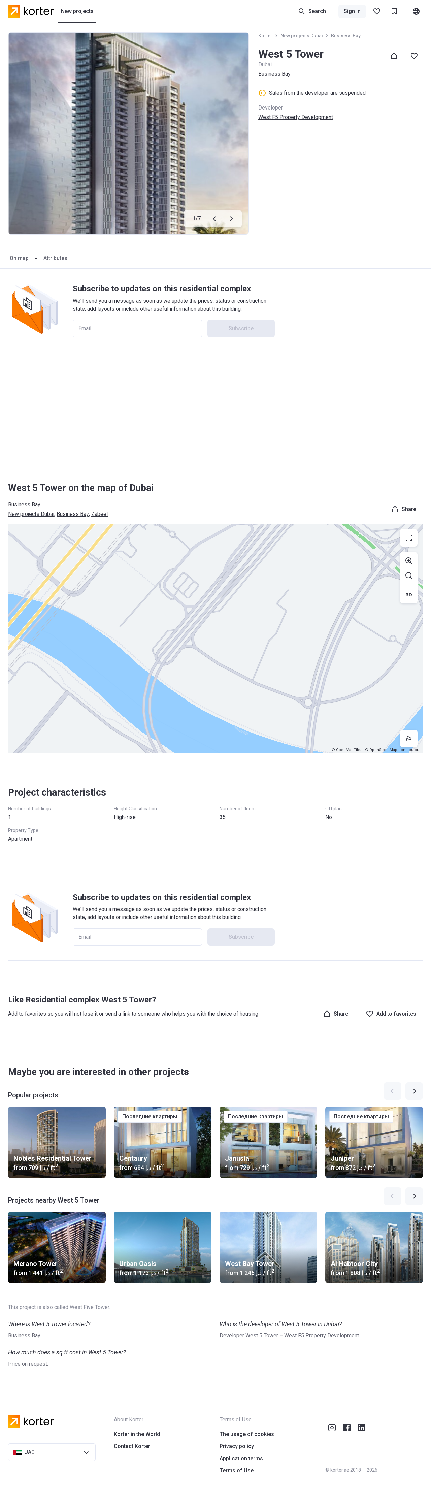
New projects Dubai (301, 35)
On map (19, 258)
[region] (215, 638)
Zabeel (99, 514)
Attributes (55, 258)
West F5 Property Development (295, 117)
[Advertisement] (215, 410)
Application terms (241, 1458)
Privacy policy (237, 1446)
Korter (265, 35)
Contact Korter (132, 1446)
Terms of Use (237, 1470)
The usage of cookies (247, 1434)
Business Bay (346, 35)
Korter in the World (137, 1434)
